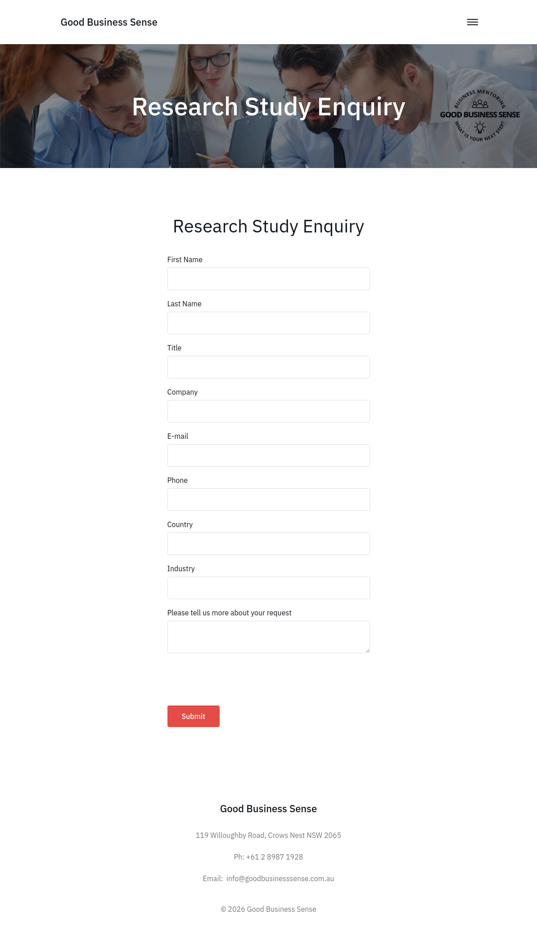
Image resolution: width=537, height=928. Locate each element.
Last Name (184, 303)
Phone (177, 480)
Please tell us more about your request (229, 612)
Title (174, 347)
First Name (185, 259)
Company (182, 391)
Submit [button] (194, 716)
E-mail (178, 436)
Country (180, 524)
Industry (181, 568)
